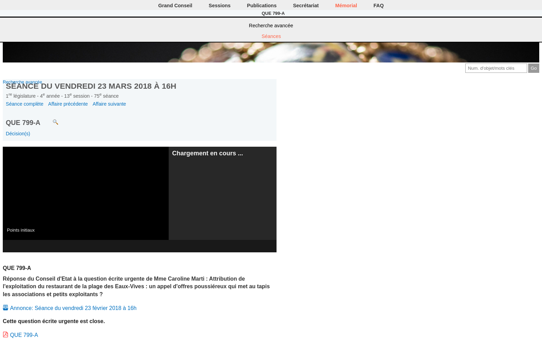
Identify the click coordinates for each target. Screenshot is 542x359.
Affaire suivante (109, 104)
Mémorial (346, 5)
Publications (262, 5)
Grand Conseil (175, 5)
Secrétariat (306, 5)
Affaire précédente (68, 104)
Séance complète (25, 104)
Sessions (220, 5)
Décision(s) (18, 133)
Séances (271, 36)
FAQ (379, 5)
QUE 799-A (24, 335)
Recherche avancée (271, 25)
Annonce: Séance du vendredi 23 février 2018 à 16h (73, 308)
